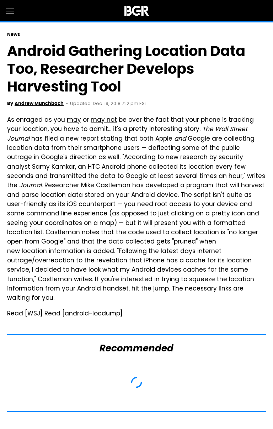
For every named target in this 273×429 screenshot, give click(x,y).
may (74, 120)
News (13, 34)
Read (15, 314)
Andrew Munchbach (39, 103)
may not (104, 120)
